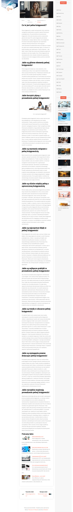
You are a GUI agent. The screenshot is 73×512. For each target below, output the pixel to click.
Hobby (59, 26)
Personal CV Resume (33, 509)
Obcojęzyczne (61, 46)
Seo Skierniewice (61, 198)
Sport (59, 65)
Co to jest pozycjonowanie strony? (40, 465)
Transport (60, 72)
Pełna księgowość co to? (37, 436)
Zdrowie (59, 92)
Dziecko (59, 19)
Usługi (39, 22)
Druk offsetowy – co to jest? (38, 476)
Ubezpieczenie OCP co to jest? (39, 456)
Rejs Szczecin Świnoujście (64, 178)
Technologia (60, 69)
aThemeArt (45, 509)
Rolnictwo (60, 59)
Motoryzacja (60, 39)
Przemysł (60, 56)
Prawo (59, 52)
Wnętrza (60, 88)
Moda (59, 36)
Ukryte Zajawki (61, 78)
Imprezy (59, 29)
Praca (59, 49)
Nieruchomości (61, 42)
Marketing (60, 33)
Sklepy (59, 62)
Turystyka (60, 75)
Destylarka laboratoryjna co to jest (40, 447)
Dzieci (59, 16)
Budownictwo (61, 13)
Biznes (59, 10)
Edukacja (60, 23)
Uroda (59, 82)
